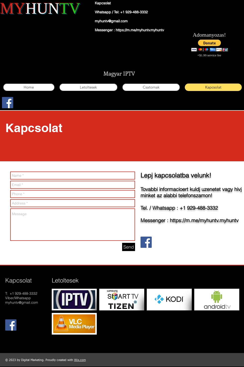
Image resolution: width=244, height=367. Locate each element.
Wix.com (80, 360)
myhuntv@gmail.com (111, 21)
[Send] (128, 247)
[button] (209, 45)
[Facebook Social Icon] (7, 102)
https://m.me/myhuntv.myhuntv (140, 30)
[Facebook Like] (24, 105)
